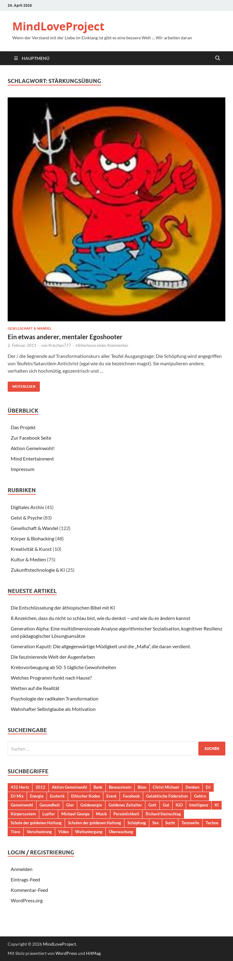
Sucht (170, 822)
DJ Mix (17, 796)
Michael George (75, 813)
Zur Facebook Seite (31, 438)
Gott (152, 804)
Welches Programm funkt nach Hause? (51, 678)
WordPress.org (27, 900)
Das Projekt (23, 427)
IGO (179, 804)
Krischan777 (59, 345)
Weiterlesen (21, 385)
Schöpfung (137, 822)
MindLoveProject (58, 26)
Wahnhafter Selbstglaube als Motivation (53, 709)
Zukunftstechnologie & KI (38, 570)
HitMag (93, 953)
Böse (142, 787)
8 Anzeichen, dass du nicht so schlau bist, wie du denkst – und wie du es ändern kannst (100, 618)
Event (111, 796)
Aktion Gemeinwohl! (33, 448)
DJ (208, 787)
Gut (166, 804)
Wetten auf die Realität (35, 688)
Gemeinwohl (22, 804)
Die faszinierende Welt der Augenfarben (53, 657)
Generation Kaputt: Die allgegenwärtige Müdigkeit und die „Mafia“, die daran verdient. (101, 646)
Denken (192, 787)
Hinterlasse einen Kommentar (102, 345)
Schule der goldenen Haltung (36, 822)
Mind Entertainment (32, 458)
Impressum (22, 469)
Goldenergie (91, 804)
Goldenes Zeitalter (125, 804)
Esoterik (57, 796)
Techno (212, 822)
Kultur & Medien (28, 559)
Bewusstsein (120, 787)
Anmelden (21, 869)
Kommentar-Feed (29, 890)
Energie (37, 796)
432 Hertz (20, 787)
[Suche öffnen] (217, 58)
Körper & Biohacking (32, 538)
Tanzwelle (190, 822)
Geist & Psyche (26, 517)
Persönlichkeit (126, 813)
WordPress (66, 953)
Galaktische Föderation (167, 796)
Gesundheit (50, 804)
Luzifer (48, 813)
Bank (98, 787)
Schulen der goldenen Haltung (94, 822)
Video (63, 831)
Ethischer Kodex (85, 796)
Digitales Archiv (27, 507)
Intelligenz (198, 804)
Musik (101, 813)
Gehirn (200, 796)
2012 (40, 787)
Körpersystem (23, 813)
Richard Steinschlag (163, 813)
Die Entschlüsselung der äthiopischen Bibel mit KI (63, 607)
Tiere (15, 831)
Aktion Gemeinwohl (69, 787)
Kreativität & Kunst (31, 549)
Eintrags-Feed (25, 879)
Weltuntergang (88, 831)
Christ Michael (166, 787)
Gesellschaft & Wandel (30, 328)
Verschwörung (39, 831)
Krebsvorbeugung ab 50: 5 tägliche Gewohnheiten (63, 667)
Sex (155, 822)
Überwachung (121, 831)
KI (217, 804)
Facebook (131, 796)
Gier (70, 804)
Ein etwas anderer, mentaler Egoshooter (65, 336)
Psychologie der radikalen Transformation (54, 698)
